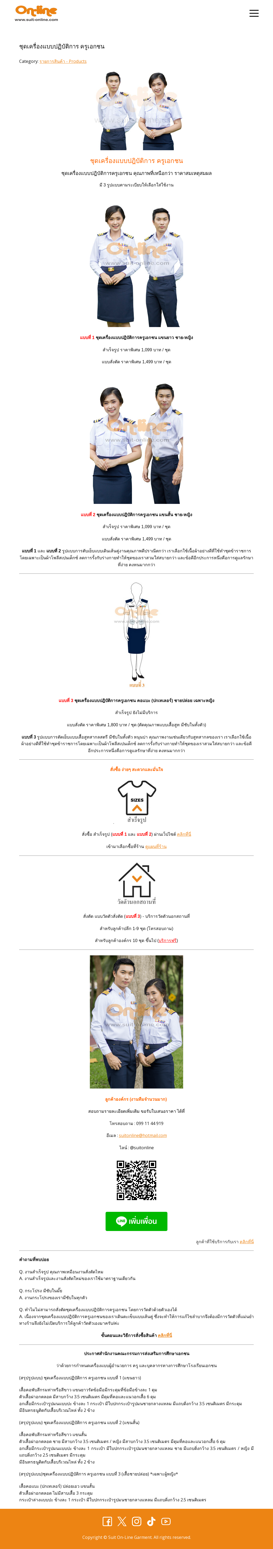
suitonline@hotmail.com (143, 1135)
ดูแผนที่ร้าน (156, 846)
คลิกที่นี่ (184, 834)
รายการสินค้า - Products (63, 61)
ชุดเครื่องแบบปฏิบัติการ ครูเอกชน (62, 46)
